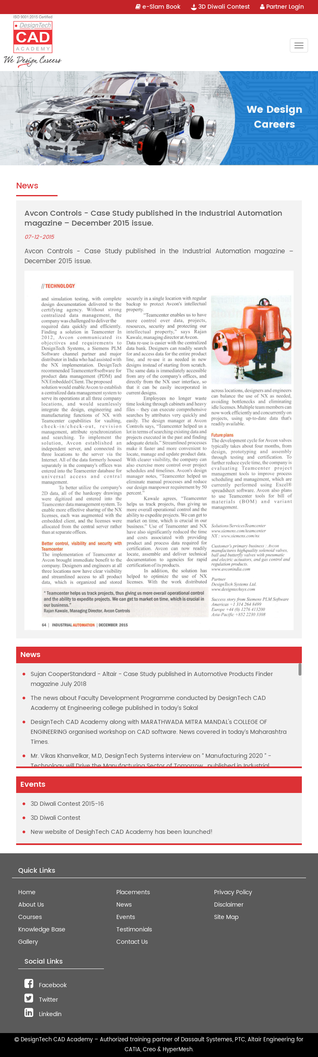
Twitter (41, 1000)
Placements (133, 892)
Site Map (226, 917)
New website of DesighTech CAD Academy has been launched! (122, 832)
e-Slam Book (158, 7)
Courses (30, 917)
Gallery (28, 942)
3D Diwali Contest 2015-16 (67, 804)
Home (27, 892)
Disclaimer (228, 904)
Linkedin (43, 1014)
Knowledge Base (41, 929)
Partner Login (282, 7)
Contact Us (132, 942)
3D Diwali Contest (220, 7)
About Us (31, 904)
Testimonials (134, 929)
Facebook (45, 985)
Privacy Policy (233, 892)
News (124, 904)
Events (125, 917)
